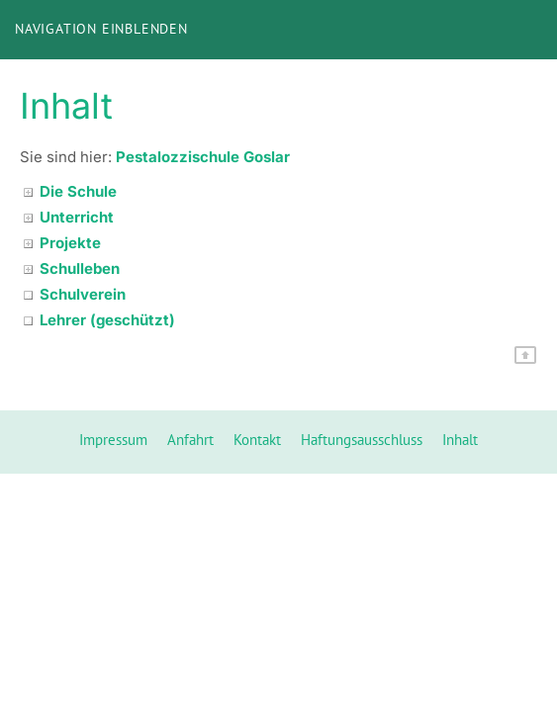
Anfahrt (190, 439)
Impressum (113, 439)
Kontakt (257, 439)
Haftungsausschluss (361, 439)
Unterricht (77, 217)
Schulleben (80, 268)
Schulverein (83, 294)
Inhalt (460, 439)
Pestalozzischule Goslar (203, 156)
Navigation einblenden (101, 29)
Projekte (70, 242)
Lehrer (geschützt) (107, 320)
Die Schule (78, 191)
